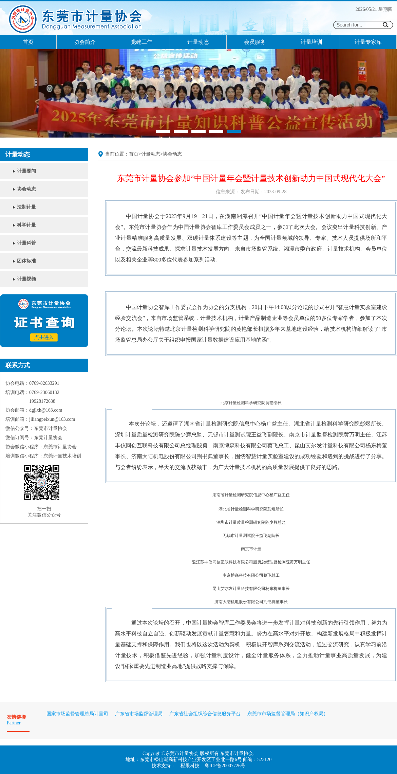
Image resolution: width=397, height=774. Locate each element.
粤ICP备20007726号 (225, 765)
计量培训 (311, 42)
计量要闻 (26, 171)
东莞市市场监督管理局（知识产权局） (287, 713)
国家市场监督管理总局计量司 (77, 713)
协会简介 (85, 42)
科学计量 (26, 225)
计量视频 (26, 279)
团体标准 (26, 261)
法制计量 (26, 207)
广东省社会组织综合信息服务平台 (205, 713)
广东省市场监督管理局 (139, 713)
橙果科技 (190, 765)
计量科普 (26, 243)
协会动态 (26, 189)
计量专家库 (368, 42)
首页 (28, 42)
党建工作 (141, 42)
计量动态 (198, 42)
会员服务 (255, 42)
